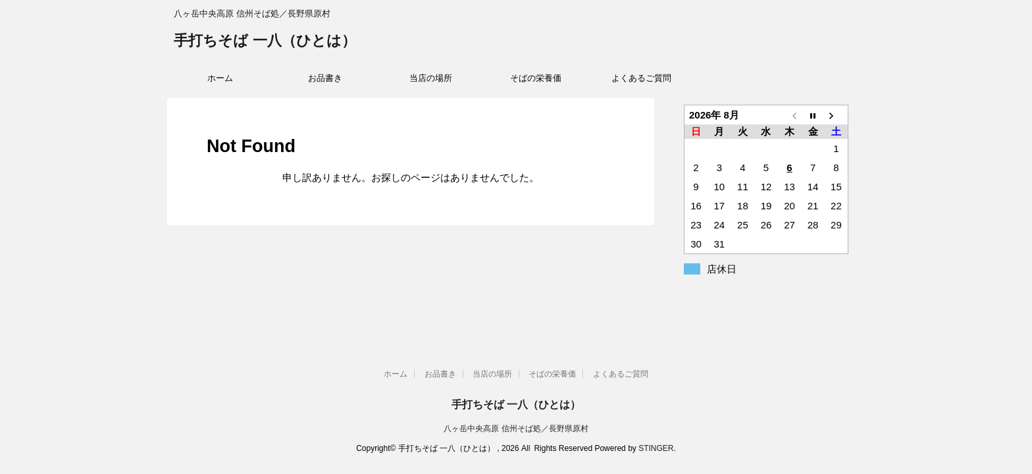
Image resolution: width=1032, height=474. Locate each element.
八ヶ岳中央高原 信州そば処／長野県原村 (516, 428)
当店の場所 (430, 78)
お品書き (325, 78)
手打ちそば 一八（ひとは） (265, 41)
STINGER (655, 448)
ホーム (220, 78)
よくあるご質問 (641, 78)
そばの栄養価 (535, 78)
